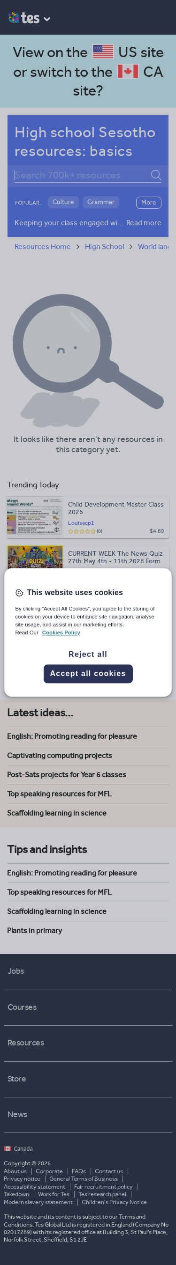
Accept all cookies (88, 674)
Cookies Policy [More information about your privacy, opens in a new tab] (61, 633)
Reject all (88, 655)
